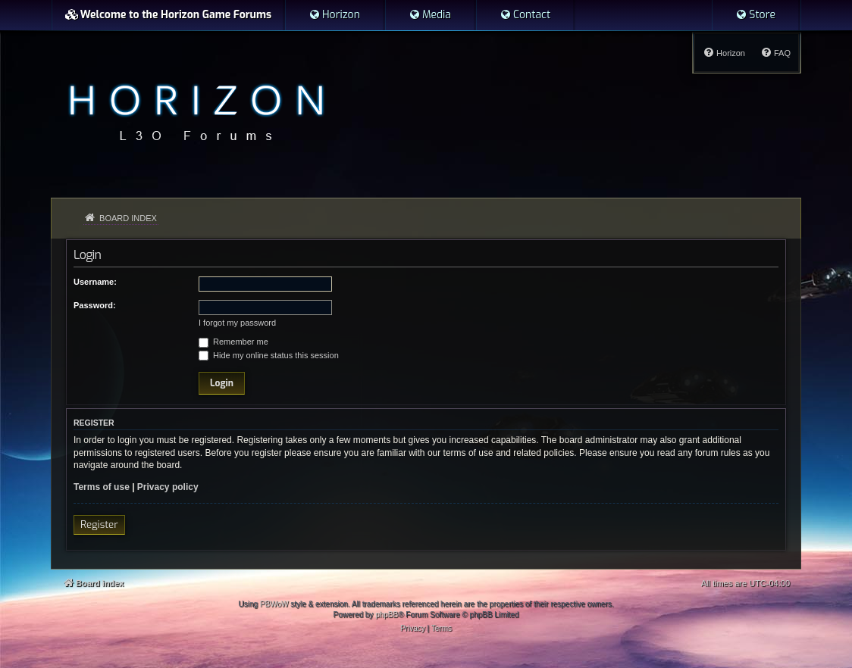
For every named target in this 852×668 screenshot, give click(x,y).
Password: (95, 305)
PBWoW (274, 604)
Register (99, 524)
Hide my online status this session (269, 355)
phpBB (386, 614)
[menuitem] (334, 15)
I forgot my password (237, 322)
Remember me (233, 341)
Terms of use (102, 487)
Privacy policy (168, 487)
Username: (95, 281)
